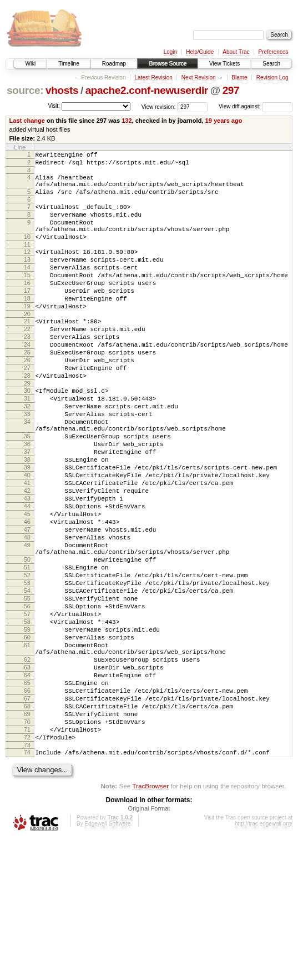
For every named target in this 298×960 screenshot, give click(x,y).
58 (27, 715)
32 (27, 452)
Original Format (149, 930)
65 (27, 789)
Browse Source (167, 64)
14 (27, 287)
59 (27, 724)
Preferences (274, 52)
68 (27, 817)
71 (27, 846)
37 (27, 508)
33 (27, 462)
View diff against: (255, 106)
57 (27, 705)
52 (27, 658)
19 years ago (224, 120)
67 (27, 808)
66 (27, 799)
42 (27, 555)
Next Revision (198, 77)
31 (27, 443)
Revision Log (272, 77)
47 (27, 602)
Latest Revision (153, 77)
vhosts (62, 90)
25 (27, 389)
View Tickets (224, 64)
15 (27, 296)
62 (27, 761)
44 (27, 574)
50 (27, 639)
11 (27, 261)
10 (27, 251)
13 (27, 277)
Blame (239, 77)
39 (27, 527)
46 (27, 593)
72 (27, 855)
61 (27, 743)
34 (27, 471)
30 (27, 434)
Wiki (30, 64)
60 (27, 734)
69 (27, 827)
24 (27, 379)
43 (27, 565)
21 (27, 351)
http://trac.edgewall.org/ (263, 945)
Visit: (54, 106)
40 (27, 536)
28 (27, 417)
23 (27, 370)
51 (27, 649)
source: (25, 90)
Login (170, 52)
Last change (27, 120)
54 (27, 677)
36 (27, 499)
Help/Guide (200, 52)
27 (27, 407)
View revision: (159, 106)
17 (27, 315)
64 (27, 780)
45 (27, 584)
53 (27, 667)
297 (231, 90)
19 (27, 334)
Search (271, 64)
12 (27, 268)
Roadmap (114, 64)
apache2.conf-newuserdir (146, 90)
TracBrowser (150, 907)
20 (27, 344)
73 (27, 865)
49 (27, 621)
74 (27, 872)
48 (27, 612)
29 (27, 426)
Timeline (68, 64)
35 (27, 489)
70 (27, 836)
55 (27, 686)
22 (27, 360)
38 (27, 517)
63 (27, 770)
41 (27, 546)
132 (127, 120)
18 (27, 325)
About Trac (236, 52)
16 (27, 306)
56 (27, 696)
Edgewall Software (107, 945)
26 (27, 398)
